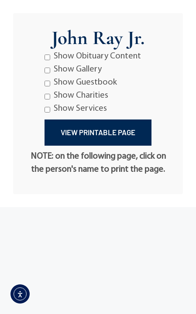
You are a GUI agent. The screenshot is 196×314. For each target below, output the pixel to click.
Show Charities (76, 95)
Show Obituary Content (93, 56)
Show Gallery (73, 69)
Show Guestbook (81, 82)
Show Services (76, 108)
